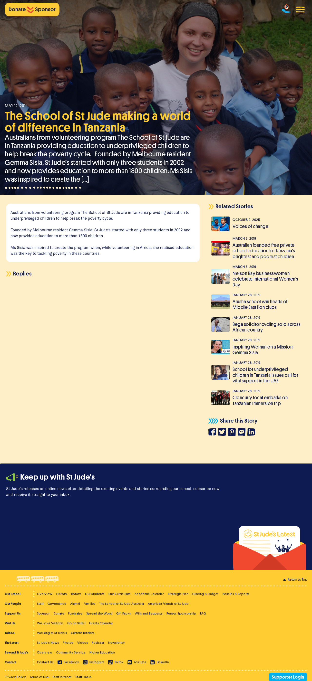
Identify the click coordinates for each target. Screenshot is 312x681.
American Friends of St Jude (168, 603)
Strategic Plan (178, 594)
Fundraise (75, 613)
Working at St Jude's (52, 632)
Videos (82, 642)
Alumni (75, 603)
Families (89, 603)
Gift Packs (123, 613)
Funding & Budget (205, 594)
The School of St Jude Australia (121, 603)
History (61, 594)
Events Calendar (101, 623)
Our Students (95, 594)
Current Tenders (83, 632)
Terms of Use (39, 677)
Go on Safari (76, 623)
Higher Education (102, 652)
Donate (59, 613)
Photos (68, 642)
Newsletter (116, 642)
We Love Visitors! (50, 623)
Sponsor (43, 613)
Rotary (76, 594)
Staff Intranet (62, 677)
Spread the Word (99, 613)
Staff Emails (84, 677)
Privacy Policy (15, 677)
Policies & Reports (236, 594)
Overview (44, 594)
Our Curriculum (119, 594)
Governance (57, 603)
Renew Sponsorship (181, 613)
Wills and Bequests (149, 613)
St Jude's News (48, 642)
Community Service (71, 652)
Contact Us (45, 662)
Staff (40, 603)
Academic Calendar (149, 594)
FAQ (203, 613)
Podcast (98, 642)
